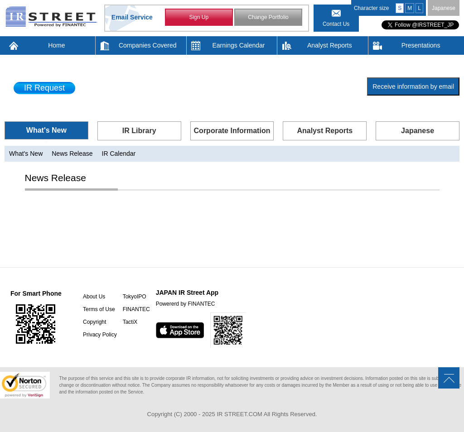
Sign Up (198, 17)
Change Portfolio (268, 17)
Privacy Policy (100, 334)
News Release (72, 153)
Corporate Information (232, 130)
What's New (46, 130)
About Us (94, 296)
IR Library (139, 130)
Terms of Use (99, 309)
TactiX (130, 322)
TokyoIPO (134, 296)
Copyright (94, 322)
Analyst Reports (329, 45)
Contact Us (336, 24)
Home (56, 45)
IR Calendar (119, 153)
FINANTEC (136, 309)
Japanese (443, 8)
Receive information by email (413, 86)
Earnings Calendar (239, 45)
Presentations (420, 45)
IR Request (44, 87)
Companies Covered (148, 45)
